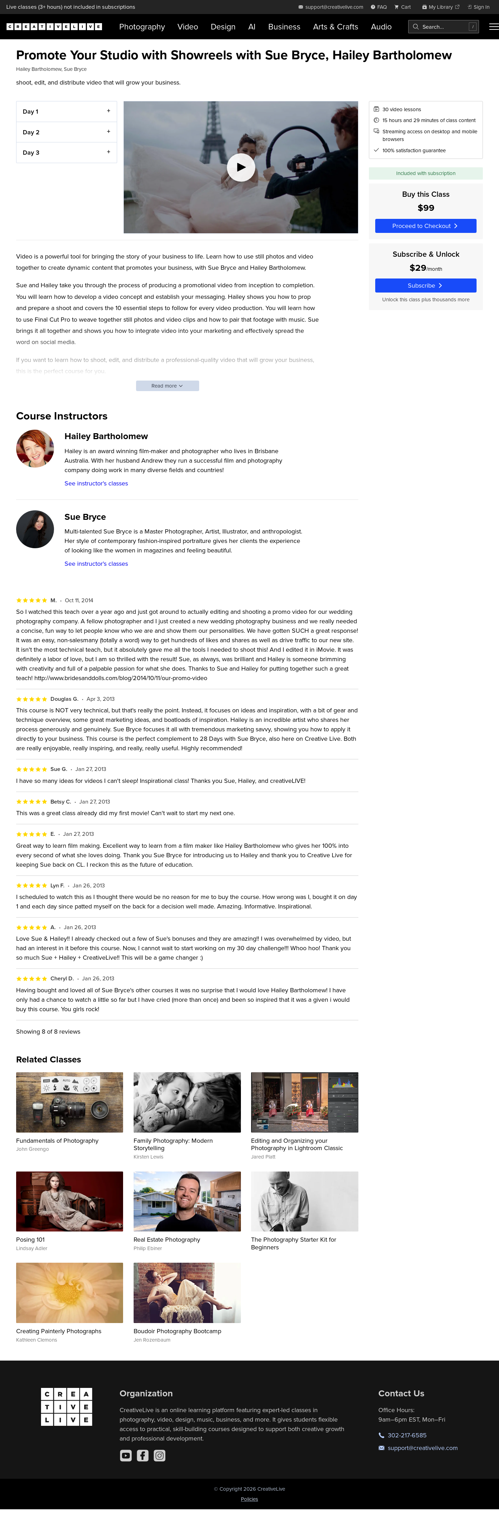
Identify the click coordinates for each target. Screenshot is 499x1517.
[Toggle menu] (494, 26)
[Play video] (241, 167)
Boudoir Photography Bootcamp (177, 1331)
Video (187, 26)
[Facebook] (142, 1455)
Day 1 (30, 111)
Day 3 (31, 152)
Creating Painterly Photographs (58, 1331)
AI (252, 26)
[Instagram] (159, 1455)
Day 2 (31, 131)
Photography (142, 26)
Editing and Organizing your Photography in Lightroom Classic (297, 1144)
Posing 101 (30, 1239)
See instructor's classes (96, 483)
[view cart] (404, 7)
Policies (249, 1499)
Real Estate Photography (167, 1239)
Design (223, 26)
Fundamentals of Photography (57, 1140)
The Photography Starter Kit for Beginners (293, 1243)
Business (284, 26)
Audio (381, 26)
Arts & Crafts (335, 26)
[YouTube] (126, 1455)
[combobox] (444, 26)
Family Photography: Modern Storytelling (173, 1144)
